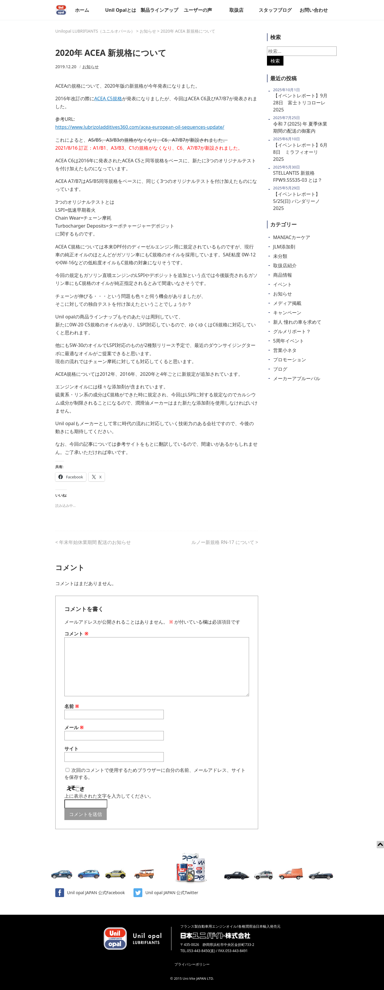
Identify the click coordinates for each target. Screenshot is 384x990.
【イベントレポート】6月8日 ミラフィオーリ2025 (300, 152)
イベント (282, 284)
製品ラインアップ (159, 10)
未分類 (280, 256)
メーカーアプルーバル (296, 378)
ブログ (280, 369)
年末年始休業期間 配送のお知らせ (95, 542)
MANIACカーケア (291, 237)
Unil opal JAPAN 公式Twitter (165, 892)
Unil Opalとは (120, 10)
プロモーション (289, 359)
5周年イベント (288, 341)
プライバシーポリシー (192, 964)
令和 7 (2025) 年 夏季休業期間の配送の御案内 (300, 127)
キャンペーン (287, 312)
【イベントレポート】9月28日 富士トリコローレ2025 (300, 102)
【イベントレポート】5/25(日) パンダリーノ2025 (296, 201)
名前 (71, 706)
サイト (71, 748)
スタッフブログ (275, 10)
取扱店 (236, 10)
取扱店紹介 (285, 265)
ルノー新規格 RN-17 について (222, 542)
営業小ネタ (285, 350)
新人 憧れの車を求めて (297, 322)
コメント (76, 633)
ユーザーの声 (198, 10)
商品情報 (282, 275)
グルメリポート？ (292, 331)
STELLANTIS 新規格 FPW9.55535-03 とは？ (298, 176)
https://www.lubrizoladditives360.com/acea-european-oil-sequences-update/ (139, 127)
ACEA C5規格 (108, 98)
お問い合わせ (314, 10)
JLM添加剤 (284, 246)
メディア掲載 (287, 303)
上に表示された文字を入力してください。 (109, 796)
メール (74, 727)
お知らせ (90, 66)
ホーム (82, 10)
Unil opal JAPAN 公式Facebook (90, 892)
